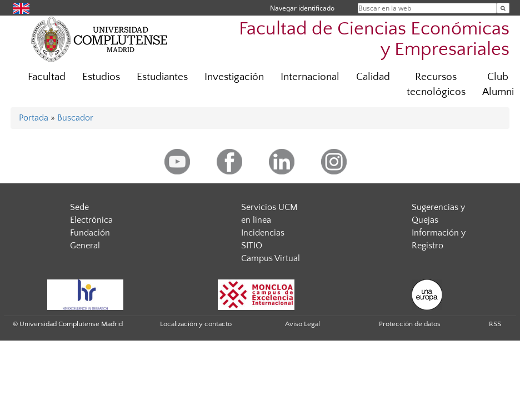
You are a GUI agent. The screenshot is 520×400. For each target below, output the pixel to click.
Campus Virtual (270, 258)
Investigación (234, 77)
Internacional (310, 77)
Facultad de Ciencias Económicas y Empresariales (374, 39)
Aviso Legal (302, 324)
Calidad (373, 77)
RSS (495, 324)
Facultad (47, 77)
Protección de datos (410, 324)
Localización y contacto (196, 324)
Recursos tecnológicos (436, 84)
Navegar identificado (302, 8)
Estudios (101, 77)
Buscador (75, 118)
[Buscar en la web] (503, 8)
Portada (33, 118)
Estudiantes (162, 77)
